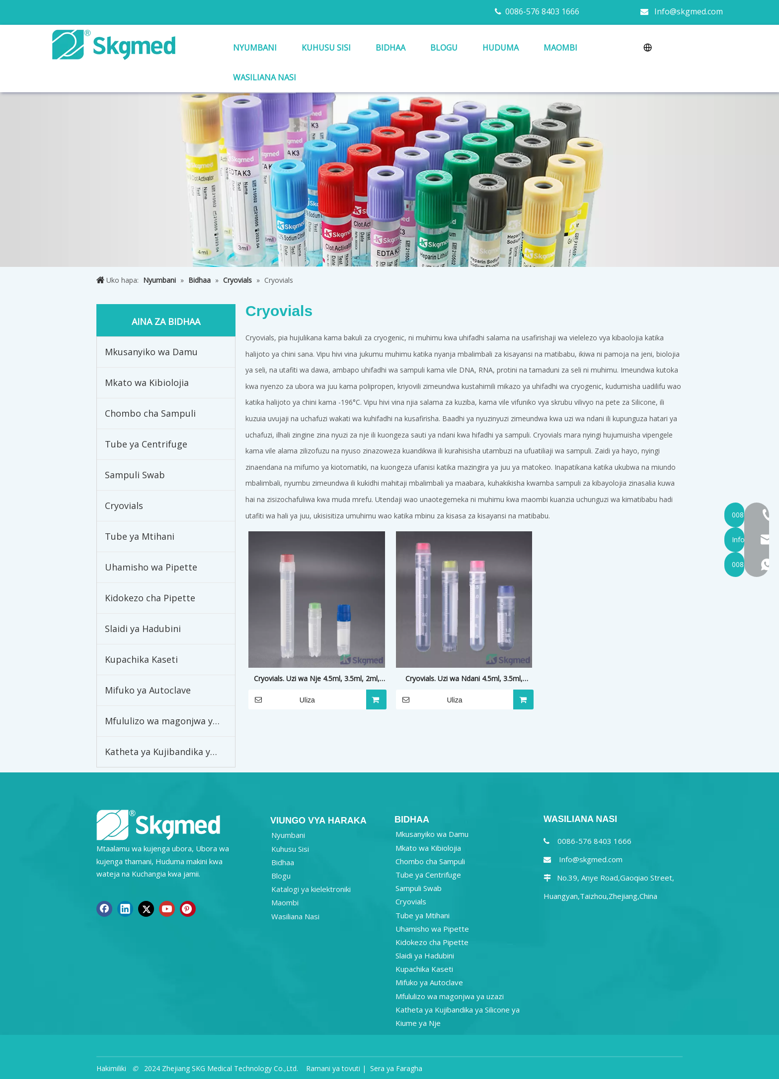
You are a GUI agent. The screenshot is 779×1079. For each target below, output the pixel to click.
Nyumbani (288, 835)
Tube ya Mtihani (139, 536)
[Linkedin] (125, 909)
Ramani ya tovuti (333, 1068)
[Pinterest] (188, 909)
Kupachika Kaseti (141, 659)
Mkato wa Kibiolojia (147, 382)
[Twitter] (146, 909)
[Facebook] (104, 909)
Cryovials (124, 505)
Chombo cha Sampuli (150, 413)
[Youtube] (167, 909)
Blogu (281, 876)
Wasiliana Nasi (295, 916)
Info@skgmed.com (688, 11)
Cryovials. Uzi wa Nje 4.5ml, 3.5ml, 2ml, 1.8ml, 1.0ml (317, 679)
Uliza (281, 699)
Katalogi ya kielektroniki (311, 889)
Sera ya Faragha (396, 1068)
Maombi (285, 902)
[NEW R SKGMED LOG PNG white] (158, 824)
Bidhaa (282, 862)
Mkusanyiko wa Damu (151, 352)
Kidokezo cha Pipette (150, 598)
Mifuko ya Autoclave (148, 690)
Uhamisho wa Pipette (151, 567)
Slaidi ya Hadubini (143, 629)
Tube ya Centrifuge (146, 444)
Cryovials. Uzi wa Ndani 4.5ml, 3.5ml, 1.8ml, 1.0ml (464, 679)
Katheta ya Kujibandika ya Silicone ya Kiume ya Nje (170, 752)
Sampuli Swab (135, 475)
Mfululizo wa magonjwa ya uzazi (170, 721)
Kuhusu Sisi (290, 849)
